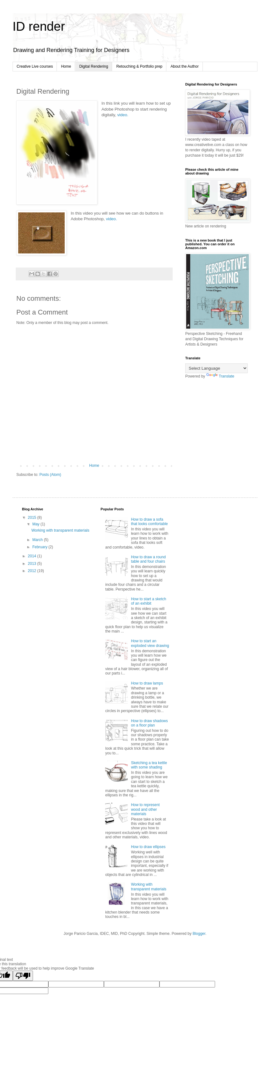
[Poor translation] (23, 976)
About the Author (184, 66)
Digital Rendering (93, 66)
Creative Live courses (35, 66)
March (38, 540)
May (36, 524)
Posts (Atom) (50, 474)
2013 (32, 563)
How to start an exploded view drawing (150, 643)
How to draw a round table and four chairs (148, 559)
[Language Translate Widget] (216, 368)
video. (122, 114)
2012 (32, 571)
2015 (32, 517)
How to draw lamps (147, 683)
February (40, 547)
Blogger (198, 933)
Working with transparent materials (60, 530)
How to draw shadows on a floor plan (149, 723)
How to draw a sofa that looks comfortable (149, 521)
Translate (220, 376)
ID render (39, 26)
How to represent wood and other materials (145, 809)
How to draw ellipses (148, 847)
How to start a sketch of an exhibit (148, 601)
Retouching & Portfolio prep (139, 66)
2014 (32, 556)
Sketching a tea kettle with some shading (149, 765)
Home (66, 66)
